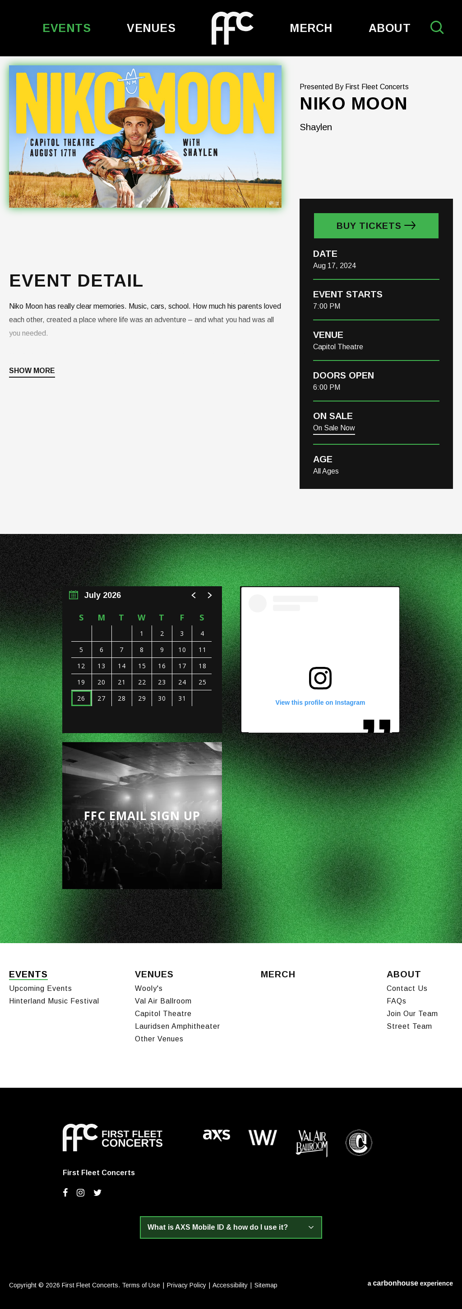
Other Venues (159, 1039)
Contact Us (407, 988)
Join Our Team (412, 1013)
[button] (194, 595)
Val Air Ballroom (163, 1001)
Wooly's (149, 988)
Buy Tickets (369, 226)
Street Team (409, 1026)
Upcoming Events (40, 988)
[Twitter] (97, 1192)
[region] (142, 659)
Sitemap (265, 1285)
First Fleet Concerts (233, 28)
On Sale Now (334, 428)
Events (66, 28)
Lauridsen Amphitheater (177, 1026)
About (390, 28)
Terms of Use (141, 1285)
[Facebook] (65, 1192)
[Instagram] (80, 1192)
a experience (410, 1283)
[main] (231, 499)
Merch (311, 28)
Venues (151, 28)
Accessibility (230, 1285)
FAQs (397, 1001)
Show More (32, 370)
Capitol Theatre (163, 1013)
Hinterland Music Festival (54, 1001)
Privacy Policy (186, 1285)
